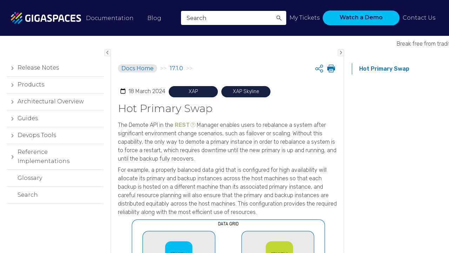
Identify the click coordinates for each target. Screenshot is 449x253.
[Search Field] (233, 18)
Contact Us (419, 17)
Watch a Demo (361, 17)
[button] (279, 18)
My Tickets (304, 17)
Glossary (30, 178)
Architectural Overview (45, 101)
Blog (154, 18)
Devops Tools (31, 135)
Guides (22, 118)
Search (28, 195)
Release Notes (33, 67)
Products (25, 84)
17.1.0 (176, 68)
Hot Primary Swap (384, 68)
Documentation (110, 18)
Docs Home (137, 68)
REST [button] (182, 125)
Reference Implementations (38, 156)
